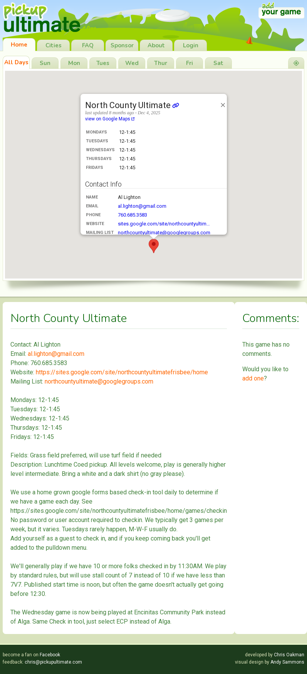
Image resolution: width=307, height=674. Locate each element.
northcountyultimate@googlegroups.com (164, 232)
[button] (154, 246)
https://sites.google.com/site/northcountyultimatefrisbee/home (122, 372)
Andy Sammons (287, 662)
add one (253, 378)
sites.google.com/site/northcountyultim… (164, 224)
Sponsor (122, 45)
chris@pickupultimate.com (53, 662)
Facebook (50, 654)
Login (190, 45)
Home (19, 44)
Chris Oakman (289, 654)
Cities (53, 45)
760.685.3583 (132, 215)
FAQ (88, 45)
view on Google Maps (109, 119)
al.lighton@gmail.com (142, 206)
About (156, 45)
